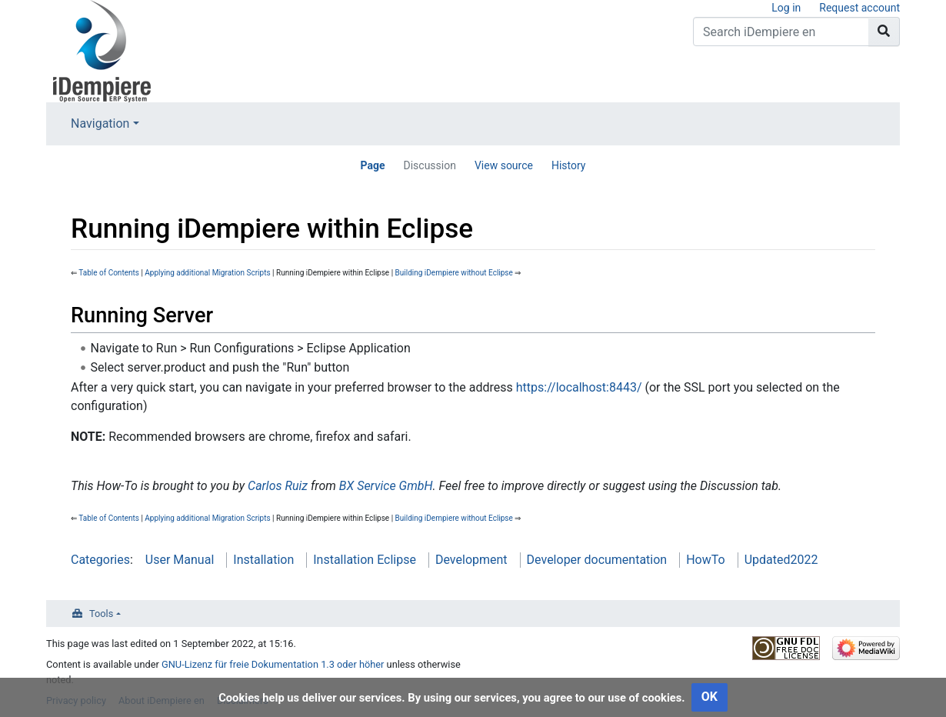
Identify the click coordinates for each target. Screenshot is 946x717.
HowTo (705, 559)
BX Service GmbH (386, 486)
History (568, 165)
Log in (786, 8)
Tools (101, 613)
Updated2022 (781, 559)
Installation (263, 559)
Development (471, 559)
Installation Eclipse (364, 559)
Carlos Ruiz (278, 486)
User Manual (179, 559)
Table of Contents (108, 272)
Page (372, 165)
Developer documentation (597, 559)
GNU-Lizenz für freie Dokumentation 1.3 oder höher (273, 664)
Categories (100, 559)
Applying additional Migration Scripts (207, 272)
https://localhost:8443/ (579, 387)
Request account (859, 8)
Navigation (100, 123)
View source (504, 165)
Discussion (429, 165)
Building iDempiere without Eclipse (454, 272)
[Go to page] (884, 31)
